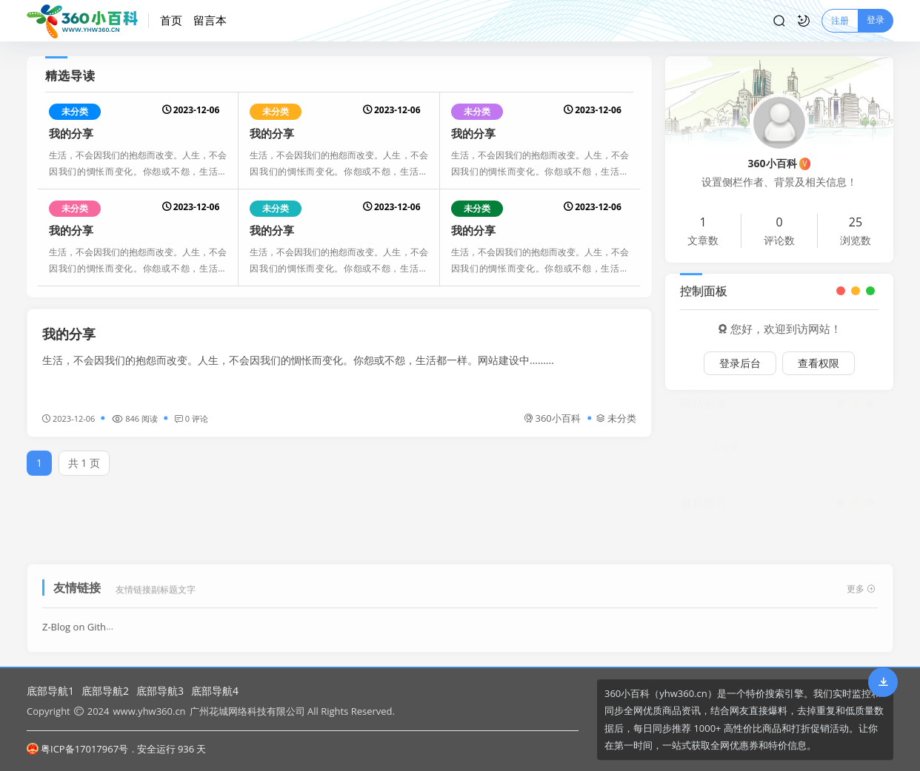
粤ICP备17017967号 (77, 748)
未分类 (74, 111)
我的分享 (71, 133)
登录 (875, 19)
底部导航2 (105, 691)
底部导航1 (50, 691)
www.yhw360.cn (149, 711)
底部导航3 (160, 691)
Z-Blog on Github (80, 622)
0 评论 (191, 418)
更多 (861, 584)
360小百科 (552, 418)
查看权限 (818, 363)
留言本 (210, 20)
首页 (171, 20)
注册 (840, 20)
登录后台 (740, 363)
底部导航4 (215, 691)
